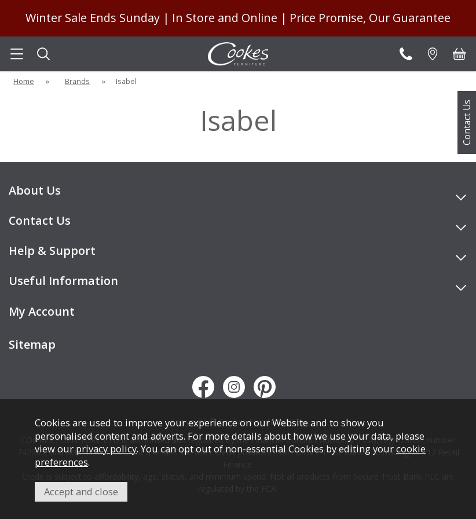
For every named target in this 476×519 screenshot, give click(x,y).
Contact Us (466, 122)
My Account (42, 311)
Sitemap (32, 344)
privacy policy (106, 448)
